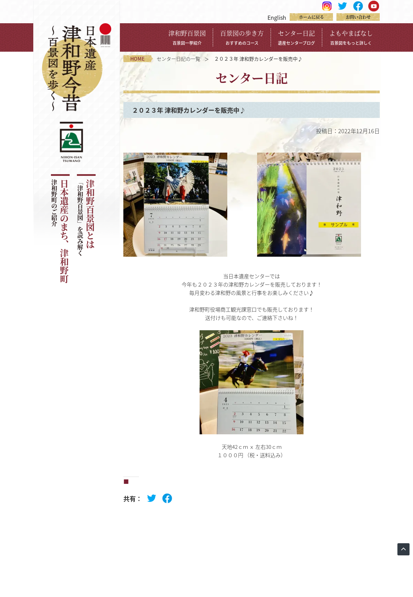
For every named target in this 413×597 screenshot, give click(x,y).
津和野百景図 (187, 37)
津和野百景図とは (86, 217)
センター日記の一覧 (178, 58)
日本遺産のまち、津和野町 (60, 231)
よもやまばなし (351, 37)
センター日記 (296, 37)
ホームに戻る (311, 17)
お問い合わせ (358, 17)
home (137, 58)
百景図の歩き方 (242, 37)
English (276, 17)
